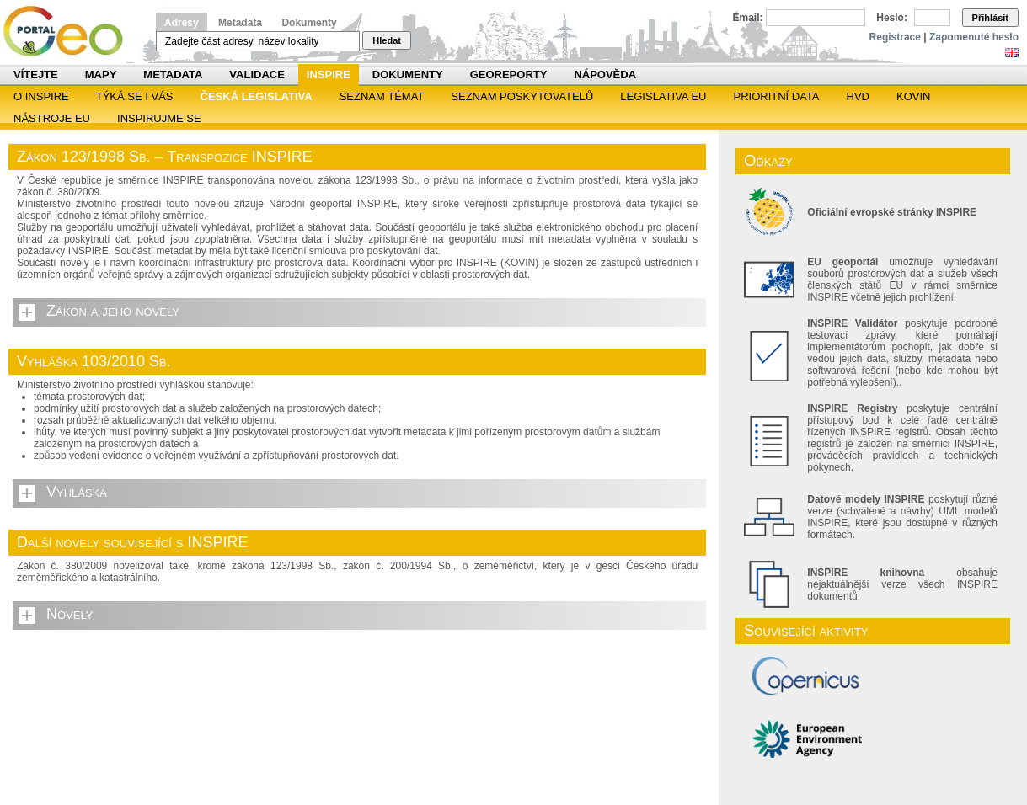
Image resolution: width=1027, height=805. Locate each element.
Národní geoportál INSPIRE (69, 31)
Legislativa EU (663, 96)
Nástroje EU (51, 118)
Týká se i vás (135, 96)
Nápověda (605, 74)
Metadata (240, 23)
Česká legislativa (257, 96)
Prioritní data (776, 96)
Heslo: (891, 18)
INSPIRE (328, 74)
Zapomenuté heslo (974, 37)
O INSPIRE (41, 96)
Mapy (101, 74)
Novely (69, 613)
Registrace (895, 37)
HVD (858, 96)
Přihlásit (990, 18)
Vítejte (35, 74)
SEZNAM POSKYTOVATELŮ (522, 96)
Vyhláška (76, 491)
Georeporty (509, 74)
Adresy (181, 23)
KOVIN (913, 96)
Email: (748, 18)
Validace (256, 74)
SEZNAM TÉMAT (382, 96)
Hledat (386, 40)
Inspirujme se (159, 118)
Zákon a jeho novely (112, 310)
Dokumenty (308, 23)
